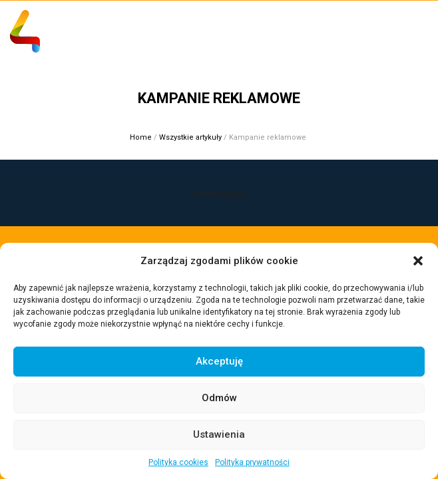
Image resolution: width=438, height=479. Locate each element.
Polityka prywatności (252, 462)
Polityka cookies (178, 462)
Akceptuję (219, 361)
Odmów (219, 398)
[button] (418, 260)
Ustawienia (219, 434)
